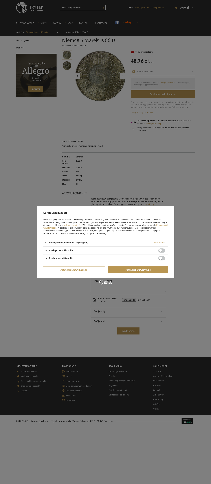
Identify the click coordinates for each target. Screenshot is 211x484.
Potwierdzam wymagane (73, 269)
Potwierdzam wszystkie (138, 269)
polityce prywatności (72, 225)
